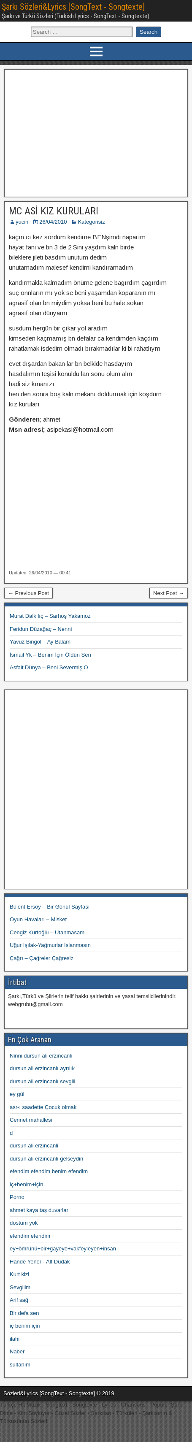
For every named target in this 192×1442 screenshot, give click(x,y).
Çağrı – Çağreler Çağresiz (41, 958)
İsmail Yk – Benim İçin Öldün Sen (50, 655)
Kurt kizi (19, 1274)
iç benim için (25, 1326)
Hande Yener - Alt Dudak (40, 1261)
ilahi (14, 1339)
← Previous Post (28, 593)
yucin (22, 222)
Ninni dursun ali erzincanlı (41, 1055)
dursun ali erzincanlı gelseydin (46, 1158)
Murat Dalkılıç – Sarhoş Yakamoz (50, 616)
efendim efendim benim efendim (49, 1171)
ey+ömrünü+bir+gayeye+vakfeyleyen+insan (63, 1248)
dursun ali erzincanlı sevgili (42, 1081)
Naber (17, 1351)
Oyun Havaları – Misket (38, 919)
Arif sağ (19, 1300)
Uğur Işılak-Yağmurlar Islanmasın (50, 945)
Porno (17, 1197)
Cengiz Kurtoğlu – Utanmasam (47, 932)
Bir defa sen (24, 1313)
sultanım (20, 1364)
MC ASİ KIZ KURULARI (53, 211)
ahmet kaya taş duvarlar (39, 1210)
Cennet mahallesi (31, 1120)
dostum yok (24, 1223)
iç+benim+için (26, 1184)
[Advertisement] (96, 132)
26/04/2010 (53, 222)
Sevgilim (20, 1287)
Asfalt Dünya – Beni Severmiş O (49, 667)
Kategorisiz (91, 222)
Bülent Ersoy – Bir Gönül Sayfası (49, 907)
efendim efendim (30, 1236)
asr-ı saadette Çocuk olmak (43, 1107)
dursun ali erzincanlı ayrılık (42, 1068)
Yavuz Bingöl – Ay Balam (40, 641)
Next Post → (168, 593)
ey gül (17, 1094)
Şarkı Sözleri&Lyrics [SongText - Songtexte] (73, 7)
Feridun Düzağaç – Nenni (41, 629)
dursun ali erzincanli (34, 1145)
